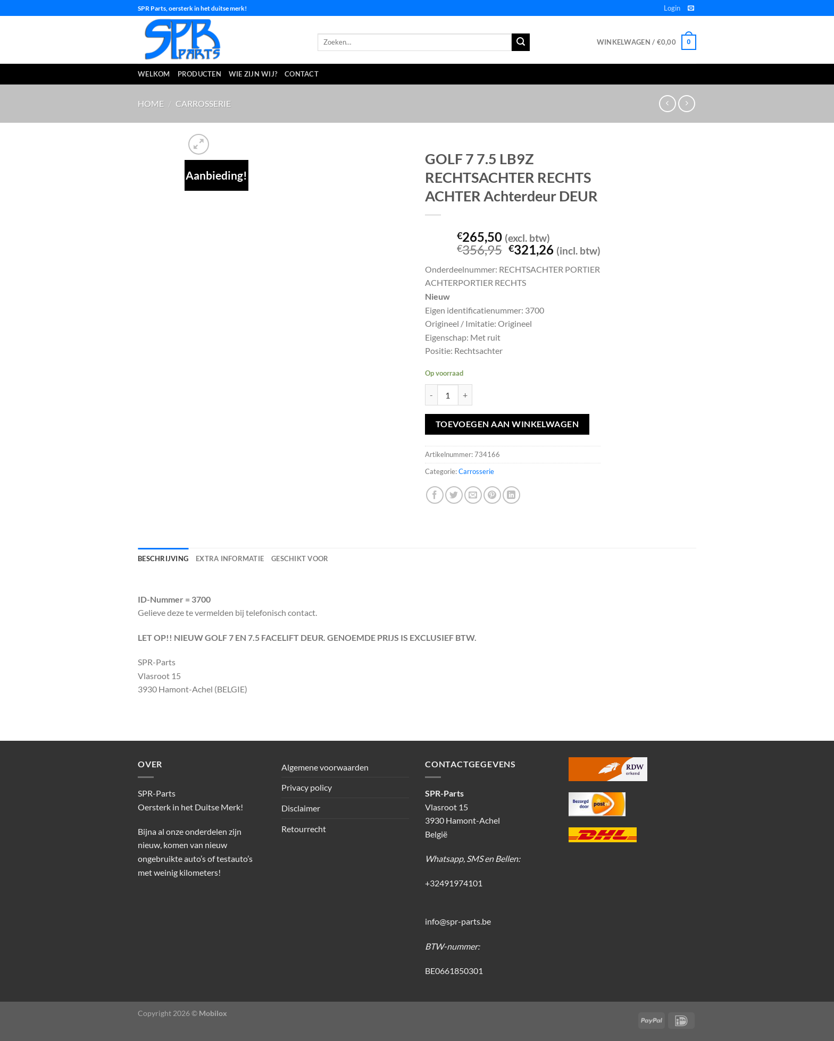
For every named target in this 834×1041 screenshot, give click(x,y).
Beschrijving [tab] (163, 558)
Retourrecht (303, 829)
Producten (199, 74)
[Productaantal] (447, 394)
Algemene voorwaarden (325, 767)
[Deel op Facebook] (435, 495)
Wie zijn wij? (253, 74)
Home (151, 103)
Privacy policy (306, 787)
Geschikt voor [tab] (299, 558)
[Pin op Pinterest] (492, 495)
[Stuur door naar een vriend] (473, 495)
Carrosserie (203, 103)
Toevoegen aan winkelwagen (507, 424)
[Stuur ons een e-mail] (691, 8)
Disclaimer (300, 808)
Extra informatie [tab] (230, 558)
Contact (302, 74)
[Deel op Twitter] (454, 495)
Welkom (154, 74)
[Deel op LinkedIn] (511, 495)
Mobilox (213, 1013)
